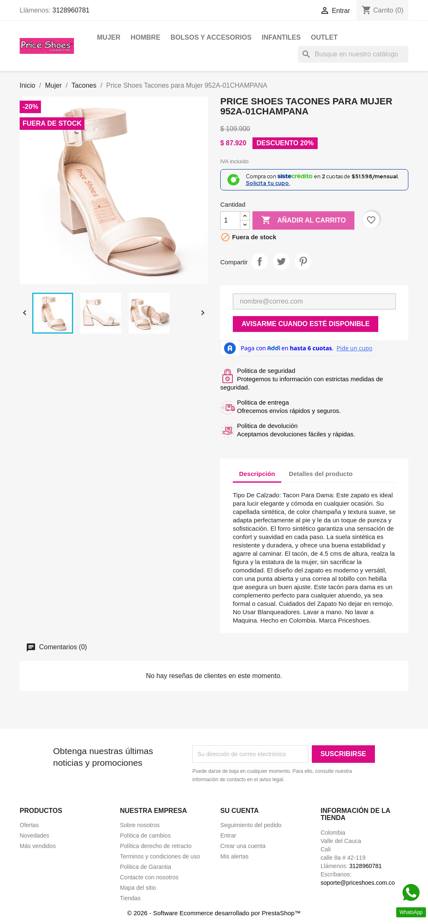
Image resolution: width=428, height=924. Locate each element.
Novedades (34, 835)
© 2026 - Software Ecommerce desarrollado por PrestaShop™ (214, 912)
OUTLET (324, 37)
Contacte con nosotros (149, 877)
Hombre (145, 37)
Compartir (259, 261)
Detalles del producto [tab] (321, 473)
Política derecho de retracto (155, 846)
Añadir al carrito (303, 220)
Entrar (228, 835)
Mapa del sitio (138, 887)
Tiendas (130, 898)
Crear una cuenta (242, 846)
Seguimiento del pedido (250, 825)
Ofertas (29, 825)
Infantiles (281, 37)
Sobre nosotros (140, 825)
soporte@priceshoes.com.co (358, 882)
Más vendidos (38, 846)
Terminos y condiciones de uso (160, 856)
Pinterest (303, 261)
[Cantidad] (230, 220)
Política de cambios (145, 835)
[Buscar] (353, 54)
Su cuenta (239, 810)
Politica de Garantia (145, 866)
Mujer (108, 37)
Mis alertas (234, 856)
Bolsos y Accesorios (211, 37)
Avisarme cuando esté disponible (305, 323)
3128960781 (70, 10)
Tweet (281, 261)
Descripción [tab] (257, 473)
